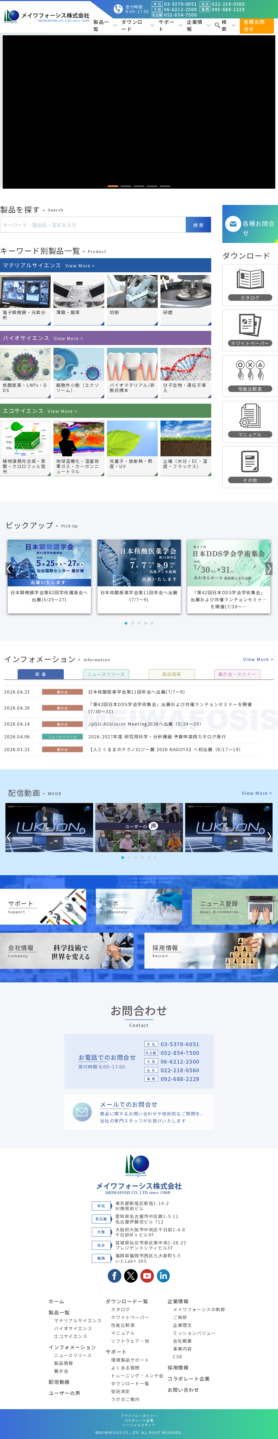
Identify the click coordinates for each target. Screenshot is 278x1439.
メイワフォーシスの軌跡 (199, 1309)
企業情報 (199, 25)
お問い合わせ (184, 1389)
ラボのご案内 (125, 1399)
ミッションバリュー (194, 1333)
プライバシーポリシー (139, 1415)
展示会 (61, 1371)
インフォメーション (72, 1347)
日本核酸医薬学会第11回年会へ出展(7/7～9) (136, 691)
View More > (258, 659)
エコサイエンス (40, 411)
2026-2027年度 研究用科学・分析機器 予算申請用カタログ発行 (157, 736)
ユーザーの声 (65, 1392)
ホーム (56, 1301)
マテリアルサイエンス (49, 265)
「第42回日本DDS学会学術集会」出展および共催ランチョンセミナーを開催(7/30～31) (170, 708)
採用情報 (178, 1367)
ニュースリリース (73, 1355)
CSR (177, 1356)
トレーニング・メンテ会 (137, 1375)
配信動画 (59, 1381)
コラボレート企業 (189, 1378)
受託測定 (120, 1391)
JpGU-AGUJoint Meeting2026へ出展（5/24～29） (146, 724)
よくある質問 (125, 1367)
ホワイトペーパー (130, 1317)
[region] (139, 112)
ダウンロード (137, 25)
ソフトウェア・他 (130, 1340)
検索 (225, 25)
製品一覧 (105, 25)
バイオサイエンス (43, 338)
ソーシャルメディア (138, 1424)
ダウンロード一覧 (127, 1301)
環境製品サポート (130, 1359)
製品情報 (63, 1363)
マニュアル (123, 1333)
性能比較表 (123, 1325)
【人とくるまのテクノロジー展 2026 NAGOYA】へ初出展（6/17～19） (166, 749)
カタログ (120, 1309)
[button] (113, 186)
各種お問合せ (254, 25)
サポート (170, 25)
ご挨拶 (180, 1317)
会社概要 (182, 1340)
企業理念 (182, 1325)
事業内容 (182, 1348)
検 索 (198, 225)
